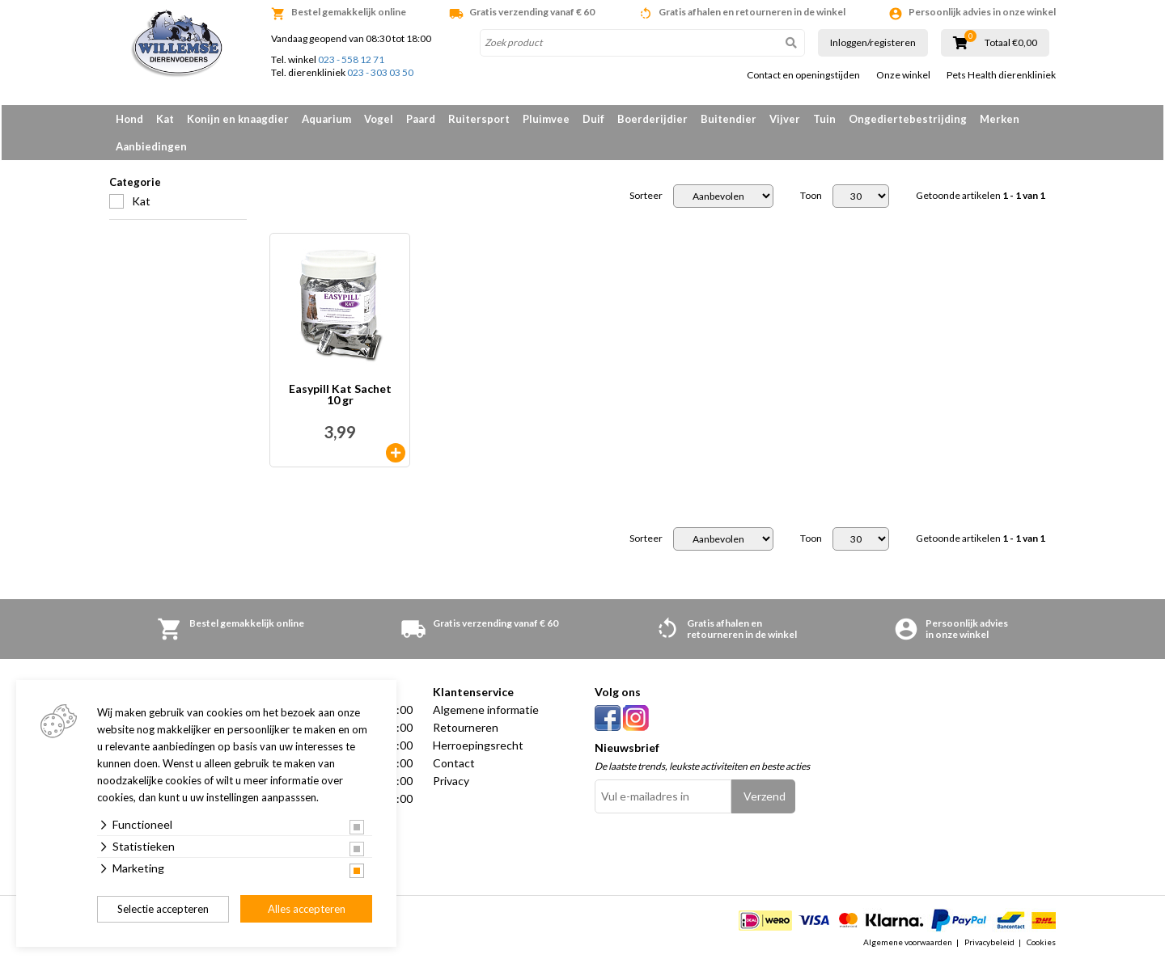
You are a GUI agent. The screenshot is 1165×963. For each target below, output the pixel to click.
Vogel (378, 118)
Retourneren (465, 727)
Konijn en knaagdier (238, 118)
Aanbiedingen (151, 146)
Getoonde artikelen (980, 196)
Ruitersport (479, 118)
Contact (454, 763)
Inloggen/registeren (873, 42)
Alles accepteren (306, 908)
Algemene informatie (486, 709)
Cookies (1041, 942)
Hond (129, 118)
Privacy (451, 781)
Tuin (824, 118)
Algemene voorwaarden (907, 942)
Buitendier (728, 118)
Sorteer (646, 196)
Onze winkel (903, 75)
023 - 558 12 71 (351, 59)
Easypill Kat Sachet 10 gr (340, 395)
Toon (811, 196)
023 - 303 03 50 (380, 72)
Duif (593, 118)
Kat (165, 118)
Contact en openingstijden (803, 75)
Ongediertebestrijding (908, 118)
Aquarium (326, 118)
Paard (420, 118)
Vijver (784, 118)
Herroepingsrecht (478, 745)
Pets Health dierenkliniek (1001, 75)
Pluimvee (546, 118)
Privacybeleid (989, 942)
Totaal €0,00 (1011, 43)
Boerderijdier (652, 118)
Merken (999, 118)
